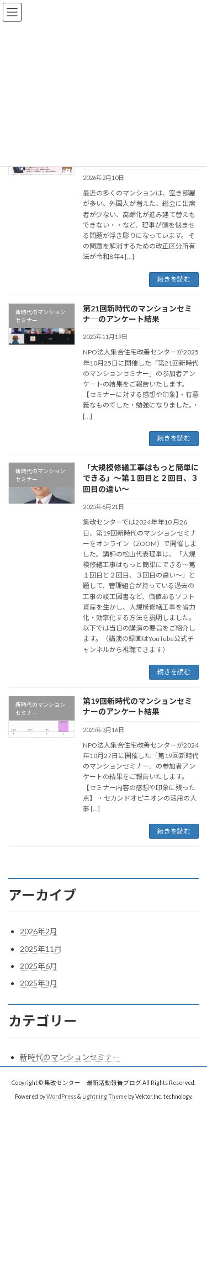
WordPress (61, 1096)
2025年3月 (38, 983)
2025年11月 (41, 949)
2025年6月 (38, 966)
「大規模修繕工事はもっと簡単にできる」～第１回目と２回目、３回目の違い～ (141, 478)
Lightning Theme (104, 1096)
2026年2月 (38, 931)
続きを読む (173, 279)
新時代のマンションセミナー (70, 1057)
